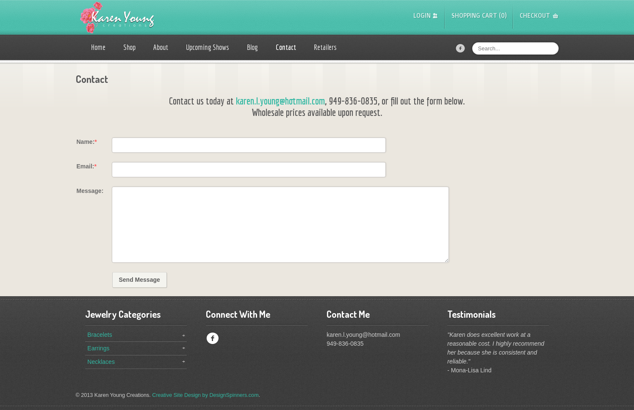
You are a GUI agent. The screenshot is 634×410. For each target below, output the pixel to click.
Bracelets (99, 334)
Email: (87, 166)
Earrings (98, 348)
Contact (286, 47)
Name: (87, 141)
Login (422, 15)
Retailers (325, 47)
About (160, 47)
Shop (129, 47)
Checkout (535, 15)
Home (98, 47)
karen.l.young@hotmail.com (280, 101)
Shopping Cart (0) (479, 15)
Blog (252, 47)
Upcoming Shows (207, 47)
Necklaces (101, 361)
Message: (90, 190)
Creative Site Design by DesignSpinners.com (205, 395)
